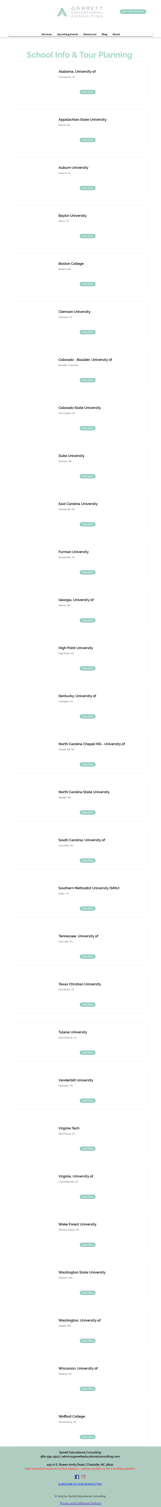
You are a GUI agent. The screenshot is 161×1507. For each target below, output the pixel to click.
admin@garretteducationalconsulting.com (91, 1456)
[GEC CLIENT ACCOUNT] (133, 11)
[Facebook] (77, 1477)
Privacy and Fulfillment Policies (80, 1503)
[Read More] (88, 92)
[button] (46, 34)
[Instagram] (83, 1477)
